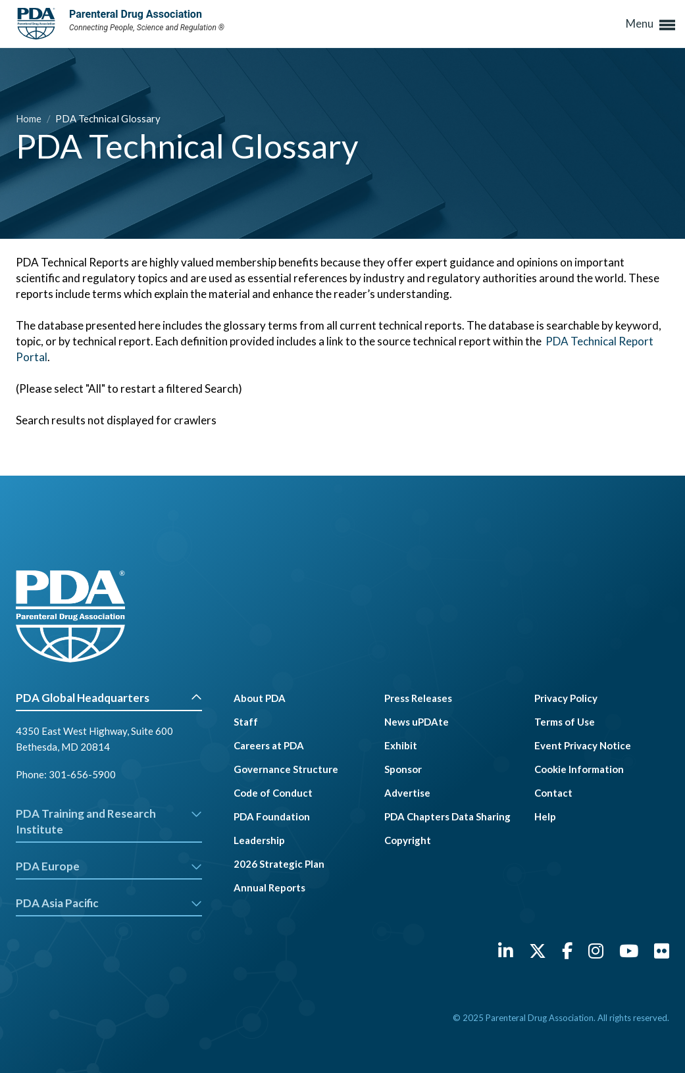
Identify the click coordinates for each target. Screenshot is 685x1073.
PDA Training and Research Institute (109, 821)
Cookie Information (579, 769)
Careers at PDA (269, 745)
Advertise (407, 793)
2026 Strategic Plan (279, 864)
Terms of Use (564, 722)
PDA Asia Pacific (109, 903)
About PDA (260, 698)
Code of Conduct (273, 793)
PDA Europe (109, 866)
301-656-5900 (82, 774)
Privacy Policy (565, 698)
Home (29, 118)
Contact (553, 793)
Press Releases (418, 698)
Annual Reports (269, 887)
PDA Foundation (272, 816)
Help (545, 816)
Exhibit (400, 745)
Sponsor (403, 769)
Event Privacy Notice (582, 745)
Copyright (407, 840)
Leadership (259, 840)
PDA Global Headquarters (109, 698)
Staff (246, 722)
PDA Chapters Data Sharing (447, 816)
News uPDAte (416, 722)
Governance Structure (286, 769)
